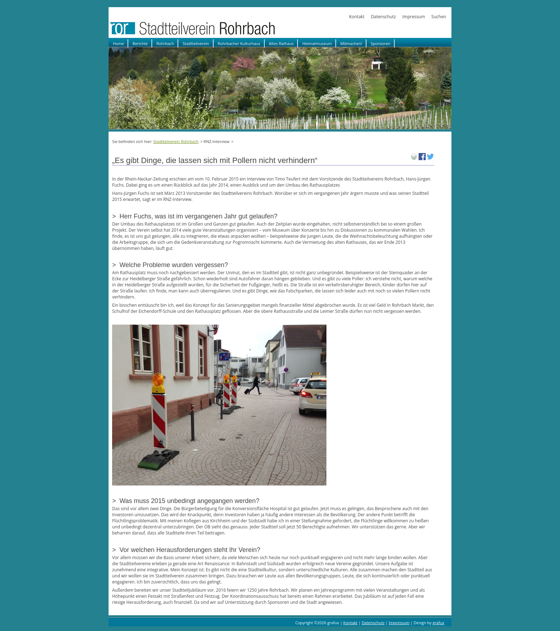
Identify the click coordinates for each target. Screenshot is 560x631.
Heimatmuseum (317, 43)
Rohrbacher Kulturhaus (239, 43)
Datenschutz (383, 17)
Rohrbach (165, 43)
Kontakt (356, 17)
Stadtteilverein (195, 43)
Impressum (413, 17)
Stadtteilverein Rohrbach (176, 141)
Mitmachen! (351, 43)
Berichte (140, 43)
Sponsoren (380, 43)
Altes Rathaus (281, 43)
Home (118, 43)
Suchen (438, 17)
